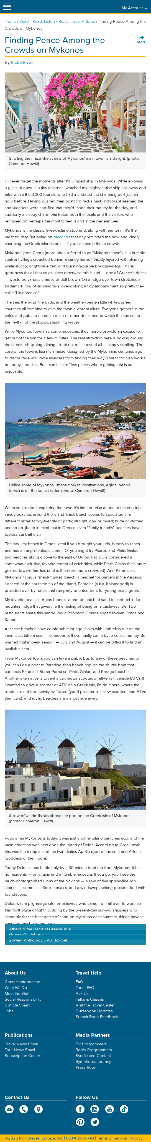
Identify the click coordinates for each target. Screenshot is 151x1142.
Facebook (80, 1109)
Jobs (9, 1011)
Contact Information (22, 982)
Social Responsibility (23, 999)
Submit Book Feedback (97, 1017)
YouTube (109, 1109)
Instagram (94, 1109)
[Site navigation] (7, 6)
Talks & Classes (90, 999)
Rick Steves (22, 62)
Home (10, 21)
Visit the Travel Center (95, 1005)
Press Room (87, 1067)
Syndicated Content (93, 1055)
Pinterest (80, 1122)
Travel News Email (21, 1044)
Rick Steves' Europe (76, 6)
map (38, 1109)
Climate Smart (17, 1005)
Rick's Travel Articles (76, 21)
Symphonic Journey (93, 1061)
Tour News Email (20, 1050)
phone (24, 1109)
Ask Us (82, 993)
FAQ (79, 982)
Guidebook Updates (94, 1011)
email (9, 1109)
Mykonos (61, 237)
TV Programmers (91, 1044)
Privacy (136, 1138)
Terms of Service (112, 1138)
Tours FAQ (85, 987)
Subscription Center (22, 1055)
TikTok (124, 1109)
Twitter (94, 1122)
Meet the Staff (17, 993)
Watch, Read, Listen (37, 21)
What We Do (16, 987)
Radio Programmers (94, 1050)
